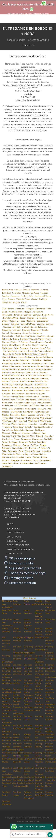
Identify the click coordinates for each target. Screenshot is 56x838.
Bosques (21, 321)
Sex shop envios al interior (17, 692)
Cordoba (17, 290)
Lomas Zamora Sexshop (28, 622)
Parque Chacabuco (29, 375)
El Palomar (23, 342)
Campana (13, 442)
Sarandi (40, 415)
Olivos (28, 372)
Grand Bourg (15, 345)
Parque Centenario (10, 375)
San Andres (17, 390)
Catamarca (15, 296)
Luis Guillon (36, 360)
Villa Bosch (7, 402)
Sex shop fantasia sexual (17, 701)
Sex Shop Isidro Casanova (39, 701)
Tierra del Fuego (23, 299)
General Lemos (36, 342)
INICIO (10, 524)
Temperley (32, 424)
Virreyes (6, 424)
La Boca (38, 351)
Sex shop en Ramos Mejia (28, 683)
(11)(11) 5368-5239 (22, 508)
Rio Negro (43, 299)
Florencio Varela (37, 339)
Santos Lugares (28, 415)
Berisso (32, 442)
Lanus (36, 354)
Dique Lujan (17, 448)
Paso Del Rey (25, 387)
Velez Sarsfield (32, 396)
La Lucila (7, 354)
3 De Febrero (8, 308)
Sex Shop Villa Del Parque (39, 728)
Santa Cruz (6, 302)
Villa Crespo (30, 402)
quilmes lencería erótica (48, 631)
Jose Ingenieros (9, 351)
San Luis (44, 293)
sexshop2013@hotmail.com (23, 514)
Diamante (6, 448)
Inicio (24, 45)
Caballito (15, 324)
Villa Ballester (44, 399)
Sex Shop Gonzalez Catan (28, 701)
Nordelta (47, 369)
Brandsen (41, 442)
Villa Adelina (30, 399)
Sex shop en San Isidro (39, 683)
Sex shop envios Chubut (39, 692)
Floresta (6, 342)
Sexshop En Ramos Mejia (29, 771)
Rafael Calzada (26, 381)
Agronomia (40, 308)
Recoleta (29, 384)
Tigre (47, 415)
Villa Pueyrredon (9, 421)
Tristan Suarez (32, 418)
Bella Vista (42, 318)
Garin (20, 451)
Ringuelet (15, 460)
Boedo (12, 321)
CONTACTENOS (14, 553)
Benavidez (6, 445)
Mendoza (35, 290)
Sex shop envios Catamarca (28, 692)
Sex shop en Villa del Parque (7, 692)
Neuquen (16, 302)
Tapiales (22, 424)
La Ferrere (48, 351)
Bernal (5, 321)
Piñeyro (44, 387)
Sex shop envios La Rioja (49, 692)
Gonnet (36, 457)
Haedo (35, 345)
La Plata (16, 454)
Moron (31, 369)
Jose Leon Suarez (26, 351)
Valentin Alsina (17, 396)
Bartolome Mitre (10, 318)
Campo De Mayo (27, 324)
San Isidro (30, 393)
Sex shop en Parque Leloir (39, 674)
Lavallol (43, 354)
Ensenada (12, 451)
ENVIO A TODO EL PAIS (18, 545)
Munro (39, 369)
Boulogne (31, 321)
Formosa (11, 299)
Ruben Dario (45, 460)
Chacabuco (37, 439)
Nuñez (5, 372)
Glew (51, 363)
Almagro (27, 311)
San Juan (5, 296)
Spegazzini (7, 466)
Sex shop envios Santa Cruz (7, 701)
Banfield (27, 314)
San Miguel (39, 411)
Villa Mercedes (26, 463)
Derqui (43, 445)
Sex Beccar (40, 637)
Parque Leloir (8, 378)
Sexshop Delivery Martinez (49, 746)
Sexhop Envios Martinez (17, 737)
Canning (40, 324)
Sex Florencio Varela (49, 640)
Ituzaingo (34, 348)
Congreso (37, 333)
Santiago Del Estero (43, 427)
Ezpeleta (24, 339)
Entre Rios (6, 293)
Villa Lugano (30, 408)
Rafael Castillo (40, 381)
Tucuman (44, 290)
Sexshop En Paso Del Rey (40, 761)
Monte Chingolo (44, 366)
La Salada (16, 354)
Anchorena (38, 311)
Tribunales (19, 418)
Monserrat (22, 369)
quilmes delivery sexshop (38, 631)
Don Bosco (31, 336)
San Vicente (39, 463)
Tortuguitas (7, 418)
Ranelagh (19, 384)
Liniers (14, 357)
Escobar (40, 336)
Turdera (5, 396)
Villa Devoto (7, 405)
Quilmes (14, 381)
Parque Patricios (23, 378)
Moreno (5, 460)
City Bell (16, 327)
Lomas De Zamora (27, 357)
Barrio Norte (47, 314)
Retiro (14, 387)
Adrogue (30, 308)
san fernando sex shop (6, 640)
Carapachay (15, 333)
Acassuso (19, 308)
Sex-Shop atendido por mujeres (50, 737)
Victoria (20, 399)
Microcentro (15, 366)
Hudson (43, 345)
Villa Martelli (16, 411)
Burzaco (5, 324)
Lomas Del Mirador (44, 357)
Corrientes (16, 293)
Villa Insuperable (16, 408)
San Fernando (18, 393)
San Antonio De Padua (34, 390)
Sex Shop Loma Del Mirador (49, 710)
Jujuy (4, 299)
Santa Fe (26, 290)
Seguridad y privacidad (22, 568)
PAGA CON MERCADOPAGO (20, 549)
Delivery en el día (18, 563)
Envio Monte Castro (48, 604)
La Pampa (35, 293)
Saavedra (6, 390)
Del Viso (34, 445)
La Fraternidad (36, 454)
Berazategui (42, 321)
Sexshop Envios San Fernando (39, 786)
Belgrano (31, 318)
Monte (44, 457)
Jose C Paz (45, 348)
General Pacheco (32, 451)
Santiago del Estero (43, 296)
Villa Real (23, 421)
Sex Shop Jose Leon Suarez (6, 710)
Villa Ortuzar (46, 418)
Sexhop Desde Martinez (49, 728)
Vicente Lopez (8, 399)
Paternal (36, 387)
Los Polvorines (22, 360)
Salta (31, 296)
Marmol (17, 363)
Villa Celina (18, 402)
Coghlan (26, 330)
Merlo (6, 366)
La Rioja (24, 296)
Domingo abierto (18, 578)
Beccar (23, 318)
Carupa (26, 445)
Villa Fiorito (34, 405)
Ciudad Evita (27, 327)
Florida (14, 342)
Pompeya (36, 378)
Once (35, 372)
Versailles (45, 396)
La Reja (25, 454)
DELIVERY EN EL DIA (16, 541)
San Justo (40, 393)
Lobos (28, 457)
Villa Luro (42, 408)
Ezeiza (16, 339)
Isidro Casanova (21, 348)
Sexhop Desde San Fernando (7, 737)
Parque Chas (45, 375)
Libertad (6, 357)
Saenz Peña (7, 463)
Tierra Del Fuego (45, 424)
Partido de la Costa (29, 460)
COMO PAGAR (14, 536)
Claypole (16, 330)
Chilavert (17, 445)
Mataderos (36, 363)
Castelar (7, 327)
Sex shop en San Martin (49, 683)
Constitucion (8, 336)
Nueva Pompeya (17, 372)
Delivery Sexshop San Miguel (29, 795)
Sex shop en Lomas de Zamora (7, 674)
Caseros (49, 324)
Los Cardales (18, 457)
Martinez (26, 363)
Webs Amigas (29, 598)
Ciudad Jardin (40, 327)
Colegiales (36, 330)
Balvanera (18, 314)
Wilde (14, 424)
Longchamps (9, 360)
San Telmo (15, 415)
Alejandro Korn (15, 311)
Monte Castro (29, 366)
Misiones (25, 293)
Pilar (16, 463)
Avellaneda (7, 314)
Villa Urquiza (45, 421)
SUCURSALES (13, 528)
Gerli (45, 363)
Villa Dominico (21, 405)
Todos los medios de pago (25, 573)
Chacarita (27, 333)
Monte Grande (8, 369)
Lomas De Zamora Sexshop (39, 613)
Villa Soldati (33, 421)
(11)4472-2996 (22, 511)
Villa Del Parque (44, 402)
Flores (48, 339)
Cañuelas (23, 442)
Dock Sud (20, 336)
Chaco (23, 302)
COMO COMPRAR (15, 532)
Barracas (37, 314)
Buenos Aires (7, 290)
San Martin (28, 411)
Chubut (34, 299)
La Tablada (27, 354)
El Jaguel (42, 448)
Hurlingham (7, 348)
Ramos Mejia (7, 384)
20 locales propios (19, 558)
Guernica (26, 345)
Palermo (43, 372)
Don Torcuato (31, 448)
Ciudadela (6, 330)
